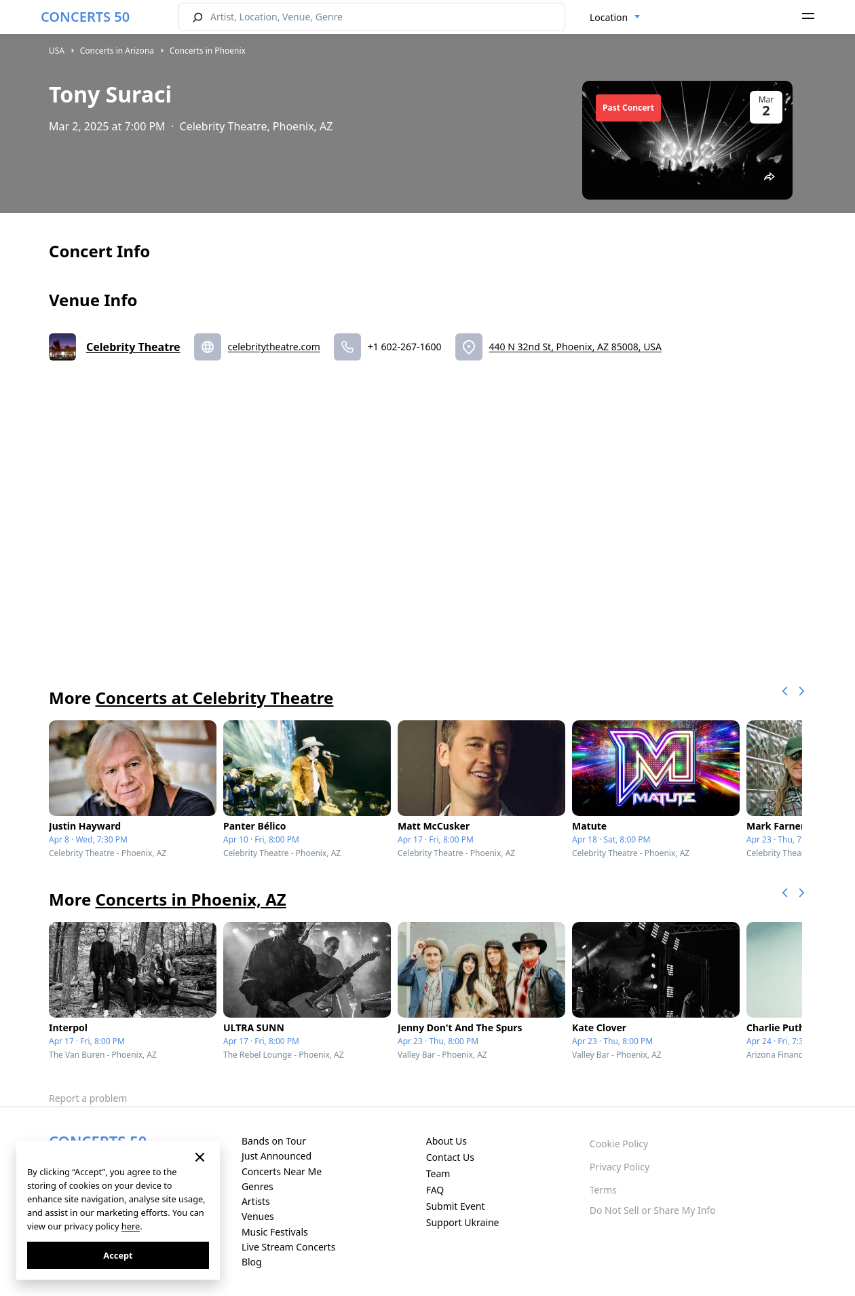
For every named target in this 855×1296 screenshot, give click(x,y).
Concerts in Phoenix (208, 50)
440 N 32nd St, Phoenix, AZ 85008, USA (575, 346)
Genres (257, 1186)
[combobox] (615, 17)
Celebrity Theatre (133, 346)
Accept (117, 1255)
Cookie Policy (619, 1143)
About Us (446, 1140)
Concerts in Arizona (117, 50)
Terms (603, 1189)
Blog (252, 1261)
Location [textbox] (609, 17)
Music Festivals (275, 1231)
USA (56, 50)
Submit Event (455, 1206)
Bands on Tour (274, 1140)
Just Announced (276, 1155)
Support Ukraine (462, 1222)
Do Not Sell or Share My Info (653, 1210)
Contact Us (450, 1157)
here (130, 1226)
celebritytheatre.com (274, 346)
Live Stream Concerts (288, 1246)
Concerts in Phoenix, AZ (190, 899)
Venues (258, 1216)
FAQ (435, 1189)
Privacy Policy (619, 1166)
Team (438, 1173)
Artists (256, 1201)
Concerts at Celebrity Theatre (214, 697)
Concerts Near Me (282, 1171)
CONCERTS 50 (85, 16)
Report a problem (88, 1098)
